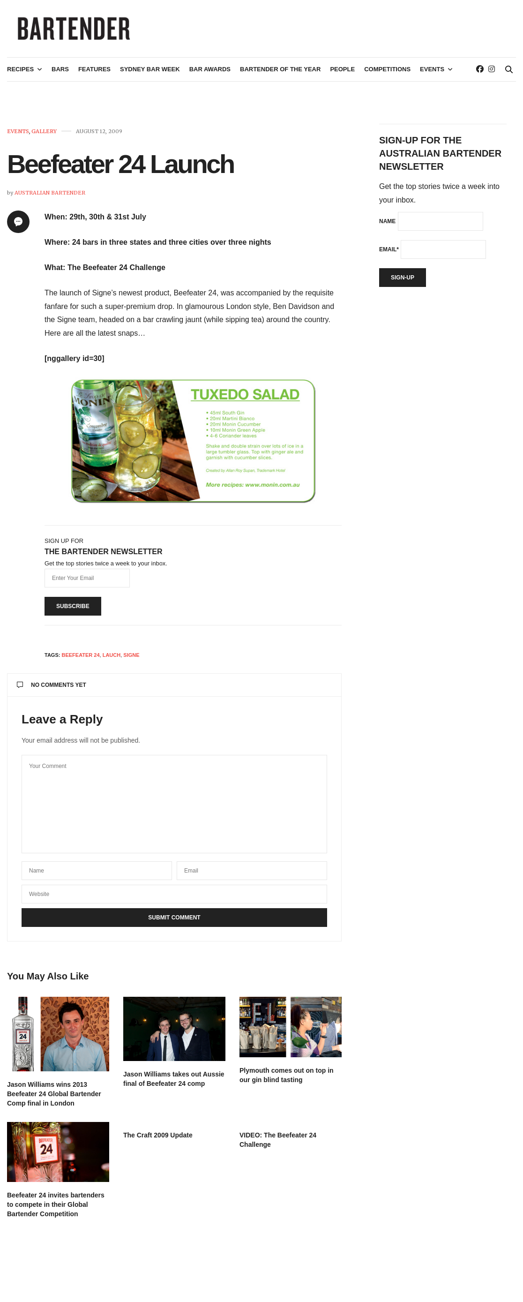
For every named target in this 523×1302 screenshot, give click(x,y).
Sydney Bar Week (150, 73)
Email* (389, 253)
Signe (131, 659)
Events (432, 73)
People (342, 73)
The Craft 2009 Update (158, 1139)
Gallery (44, 135)
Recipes (20, 73)
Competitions (387, 73)
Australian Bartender (50, 196)
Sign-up (402, 281)
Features (94, 73)
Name (387, 225)
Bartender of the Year (280, 73)
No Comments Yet (51, 688)
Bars (60, 73)
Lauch (112, 659)
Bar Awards (210, 73)
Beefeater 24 (80, 659)
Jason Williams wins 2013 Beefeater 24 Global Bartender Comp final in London (54, 1097)
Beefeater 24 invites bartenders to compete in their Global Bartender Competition (56, 1208)
